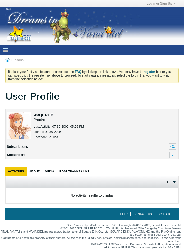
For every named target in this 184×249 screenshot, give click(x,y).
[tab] (16, 171)
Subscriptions (17, 147)
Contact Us (142, 214)
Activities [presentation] (16, 171)
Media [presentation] (49, 171)
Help (124, 214)
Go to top (165, 214)
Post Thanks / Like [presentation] (74, 171)
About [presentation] (34, 171)
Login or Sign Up (161, 3)
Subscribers (16, 155)
